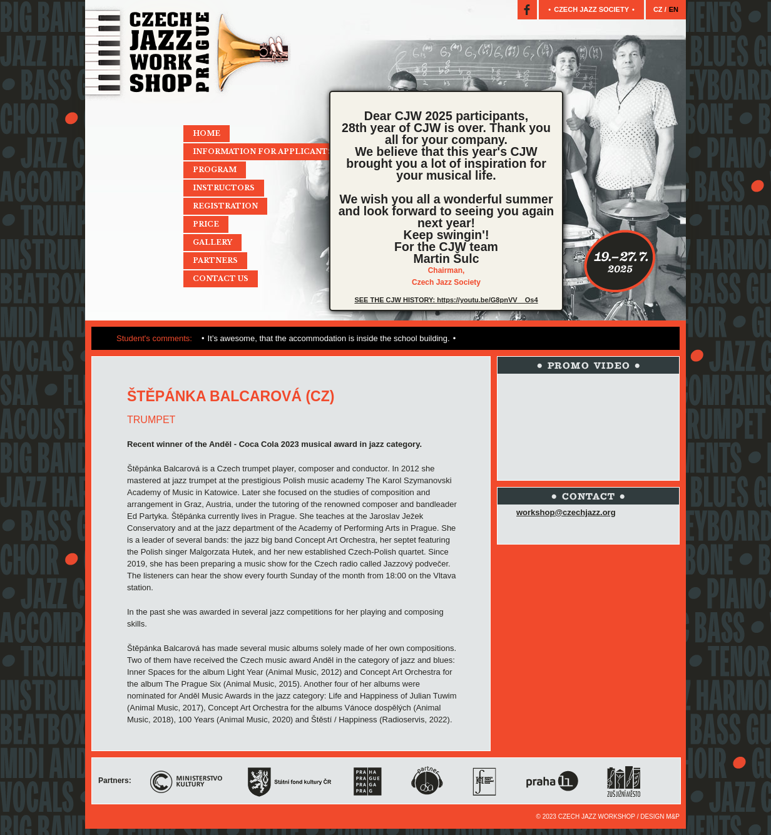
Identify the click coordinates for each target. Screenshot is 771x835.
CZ (659, 9)
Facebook (527, 9)
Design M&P (660, 816)
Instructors (224, 187)
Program (215, 169)
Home (206, 133)
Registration (225, 206)
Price (206, 224)
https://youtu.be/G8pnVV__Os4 (487, 300)
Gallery (212, 242)
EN (673, 9)
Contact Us (220, 278)
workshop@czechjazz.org (566, 512)
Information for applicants (263, 151)
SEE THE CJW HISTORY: (395, 300)
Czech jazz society (591, 9)
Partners (215, 260)
